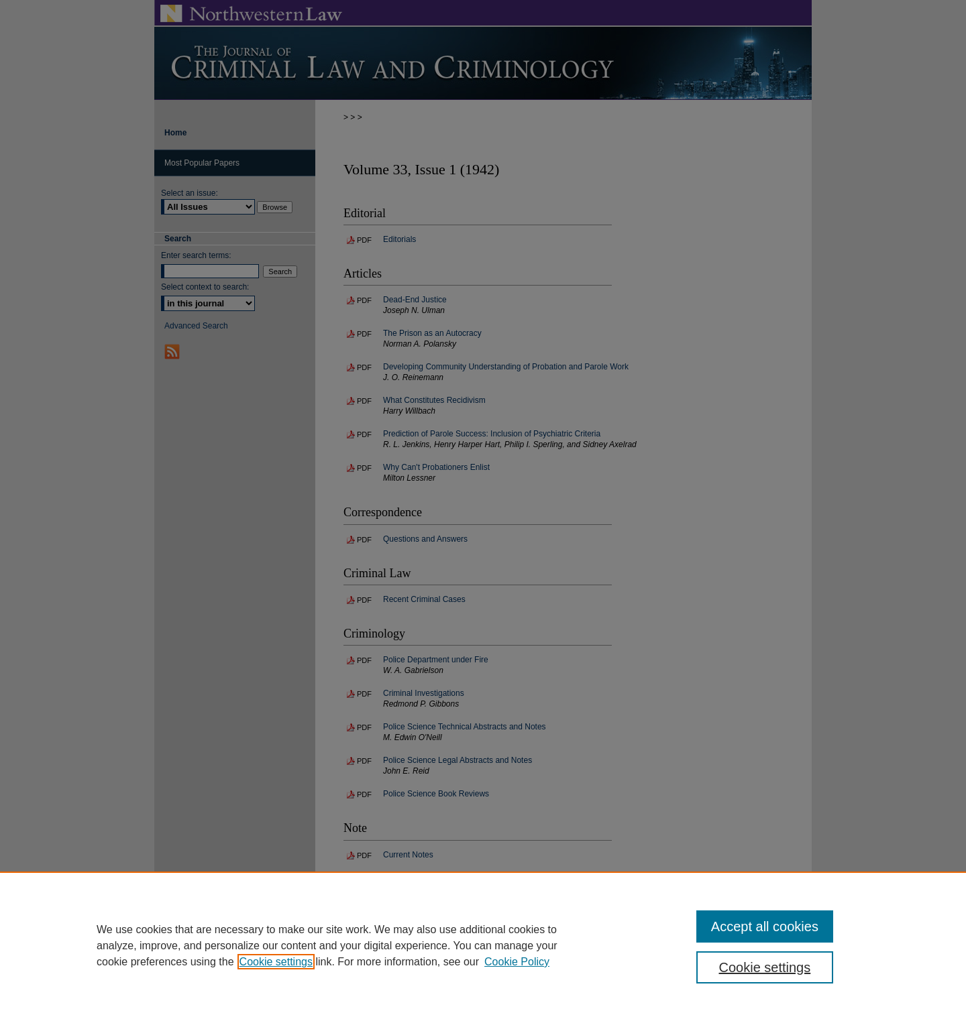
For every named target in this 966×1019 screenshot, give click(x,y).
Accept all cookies (764, 926)
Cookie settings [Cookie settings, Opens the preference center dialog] (765, 967)
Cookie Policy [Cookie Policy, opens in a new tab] (516, 961)
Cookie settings (276, 961)
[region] (483, 945)
